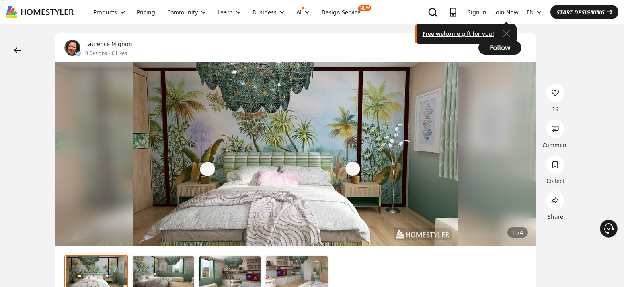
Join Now (506, 12)
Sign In (477, 12)
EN (534, 12)
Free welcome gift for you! (458, 33)
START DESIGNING (584, 12)
